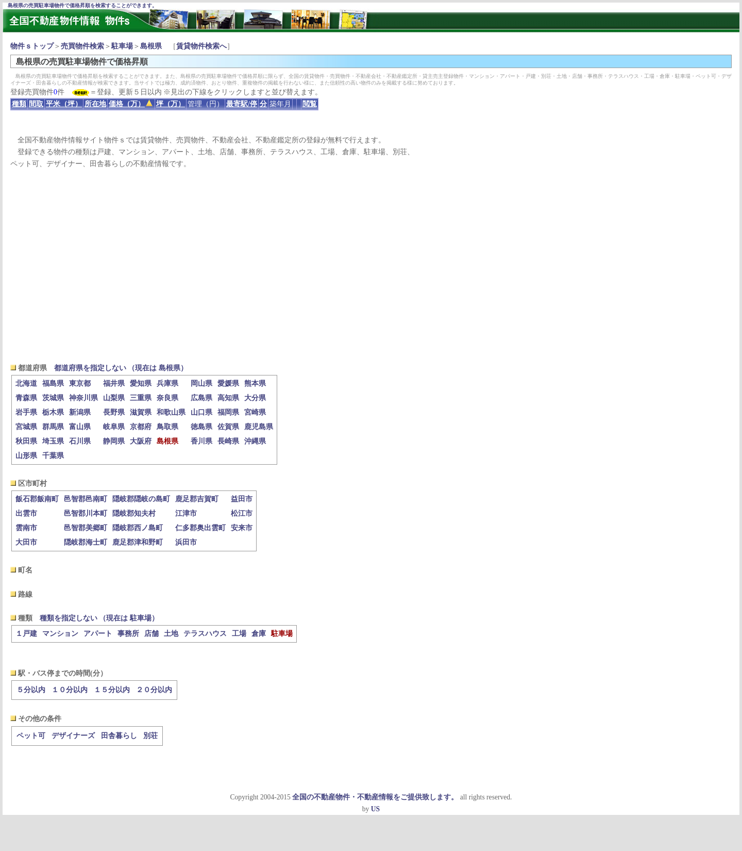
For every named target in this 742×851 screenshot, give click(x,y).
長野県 (114, 412)
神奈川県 (83, 398)
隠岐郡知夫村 (134, 513)
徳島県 (201, 427)
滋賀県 (140, 412)
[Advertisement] (371, 266)
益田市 (241, 499)
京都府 (140, 427)
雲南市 (26, 528)
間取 (36, 104)
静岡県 (114, 441)
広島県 (201, 398)
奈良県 (167, 398)
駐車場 (122, 46)
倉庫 (258, 633)
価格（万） (131, 104)
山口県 (201, 412)
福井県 (114, 383)
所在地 (95, 104)
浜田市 (186, 542)
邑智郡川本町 (85, 513)
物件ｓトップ (32, 46)
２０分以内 (154, 690)
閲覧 (309, 104)
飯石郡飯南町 (37, 499)
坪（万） (170, 104)
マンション (60, 633)
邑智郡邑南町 (85, 499)
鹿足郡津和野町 (137, 542)
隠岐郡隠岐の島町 (141, 499)
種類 (19, 104)
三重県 (140, 398)
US (375, 809)
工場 (239, 633)
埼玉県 (53, 441)
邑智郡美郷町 (85, 528)
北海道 (26, 383)
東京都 (80, 383)
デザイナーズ (73, 736)
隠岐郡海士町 (85, 542)
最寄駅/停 (241, 104)
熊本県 (255, 383)
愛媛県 (228, 383)
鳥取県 (167, 427)
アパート (97, 633)
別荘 (150, 736)
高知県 (228, 398)
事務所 (128, 633)
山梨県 (114, 398)
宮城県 (26, 427)
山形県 (26, 456)
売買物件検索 (82, 46)
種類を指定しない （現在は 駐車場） (99, 618)
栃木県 (53, 412)
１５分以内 (112, 690)
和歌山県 (171, 412)
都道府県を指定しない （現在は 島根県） (121, 368)
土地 (171, 633)
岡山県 (201, 383)
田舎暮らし (119, 736)
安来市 (241, 528)
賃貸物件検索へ (201, 46)
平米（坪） (64, 104)
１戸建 (26, 633)
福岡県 (228, 412)
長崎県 (228, 441)
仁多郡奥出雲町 (200, 528)
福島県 (53, 383)
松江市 (241, 513)
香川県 (201, 441)
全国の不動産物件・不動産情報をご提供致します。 (375, 797)
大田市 (26, 542)
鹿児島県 (258, 427)
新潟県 (80, 412)
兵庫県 (167, 383)
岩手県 (26, 412)
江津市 (186, 513)
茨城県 (53, 398)
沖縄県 (255, 441)
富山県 (80, 427)
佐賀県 (228, 427)
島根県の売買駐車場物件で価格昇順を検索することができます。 (82, 5)
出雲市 (26, 513)
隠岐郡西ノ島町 (137, 528)
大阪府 (140, 441)
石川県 (80, 441)
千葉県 (53, 456)
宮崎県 (255, 412)
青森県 (26, 398)
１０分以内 (70, 690)
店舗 (151, 633)
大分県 (255, 398)
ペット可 (30, 736)
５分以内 (30, 690)
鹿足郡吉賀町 (196, 499)
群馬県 (53, 427)
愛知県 (140, 383)
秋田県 (26, 441)
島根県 (151, 46)
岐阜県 (114, 427)
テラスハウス (205, 633)
